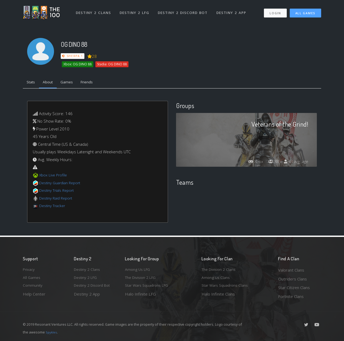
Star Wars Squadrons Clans (226, 287)
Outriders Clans (292, 279)
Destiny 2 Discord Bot (184, 10)
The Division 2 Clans (220, 270)
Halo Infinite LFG (140, 296)
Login (275, 11)
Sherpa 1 (72, 56)
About (50, 83)
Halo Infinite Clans (218, 296)
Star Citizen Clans (294, 287)
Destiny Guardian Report (62, 183)
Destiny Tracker (53, 206)
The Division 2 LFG (142, 279)
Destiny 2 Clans (94, 10)
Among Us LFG (138, 270)
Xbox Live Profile (54, 176)
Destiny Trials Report (58, 191)
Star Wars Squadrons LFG (148, 287)
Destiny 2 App (233, 10)
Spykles (52, 332)
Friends (94, 83)
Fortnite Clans (291, 296)
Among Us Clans (216, 279)
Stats (32, 83)
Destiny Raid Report (57, 199)
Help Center (34, 296)
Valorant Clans (291, 270)
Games (71, 83)
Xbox (252, 162)
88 (271, 162)
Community (33, 287)
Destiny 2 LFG (135, 10)
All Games (305, 11)
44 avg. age (295, 162)
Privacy (29, 270)
